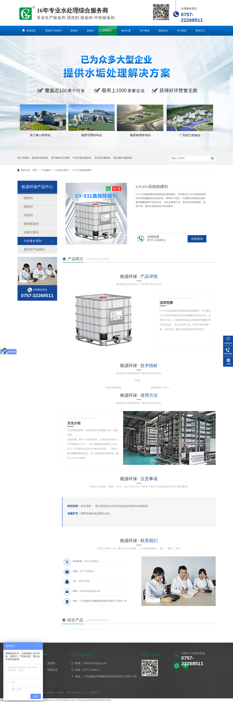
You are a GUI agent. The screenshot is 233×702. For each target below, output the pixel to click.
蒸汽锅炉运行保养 (60, 158)
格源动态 (163, 30)
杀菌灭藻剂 (31, 232)
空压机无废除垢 (102, 158)
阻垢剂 (90, 30)
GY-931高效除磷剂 (82, 170)
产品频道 (46, 170)
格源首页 (31, 30)
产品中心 (107, 30)
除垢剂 (74, 30)
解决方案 (126, 30)
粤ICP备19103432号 (76, 692)
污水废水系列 (62, 170)
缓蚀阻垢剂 (31, 223)
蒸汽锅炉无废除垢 (122, 158)
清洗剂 (28, 215)
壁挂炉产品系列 (53, 30)
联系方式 (200, 30)
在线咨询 (197, 238)
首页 (35, 170)
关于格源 (181, 30)
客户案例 (144, 30)
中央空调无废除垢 (82, 158)
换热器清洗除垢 (40, 158)
